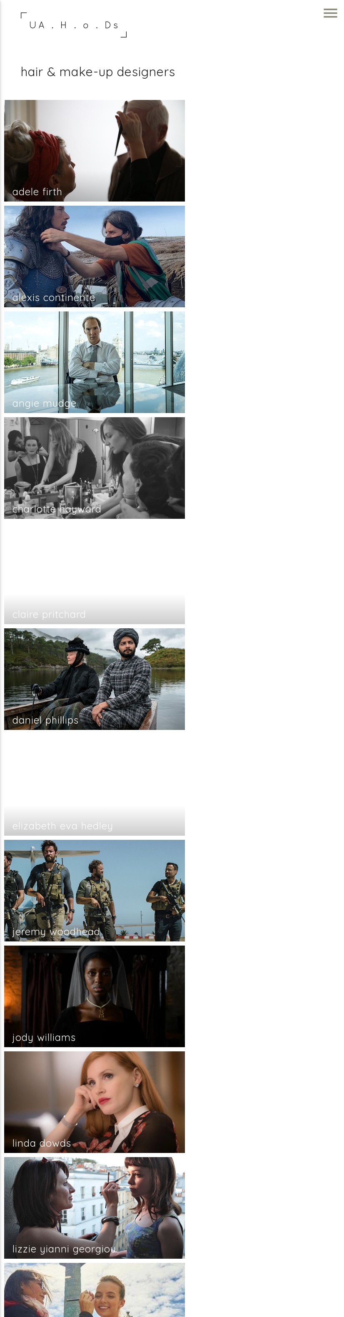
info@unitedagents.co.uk (291, 1228)
